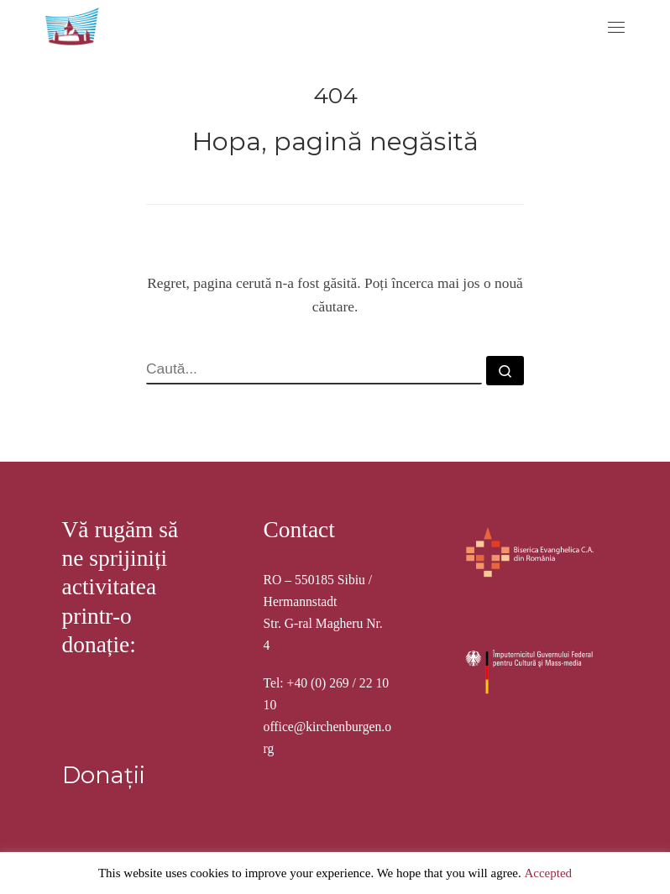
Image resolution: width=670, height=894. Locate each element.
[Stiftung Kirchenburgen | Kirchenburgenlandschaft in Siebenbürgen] (73, 24)
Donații (103, 775)
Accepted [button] (548, 873)
